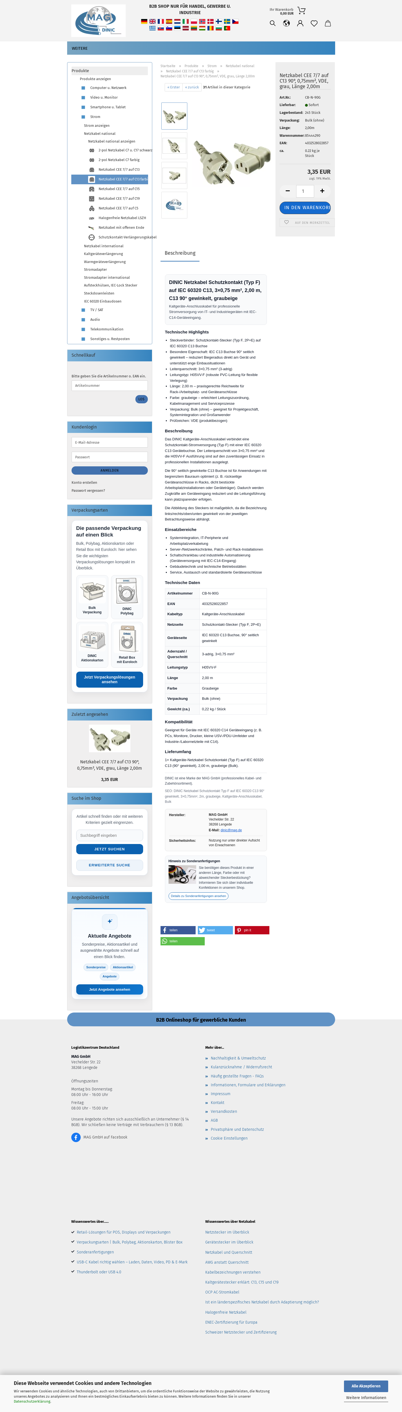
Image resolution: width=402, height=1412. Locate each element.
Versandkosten (224, 1111)
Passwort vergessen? (88, 490)
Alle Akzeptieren (366, 1386)
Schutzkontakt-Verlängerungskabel (118, 237)
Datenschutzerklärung (32, 1401)
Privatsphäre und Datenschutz (237, 1129)
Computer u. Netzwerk (103, 88)
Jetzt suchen (109, 849)
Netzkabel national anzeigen (111, 141)
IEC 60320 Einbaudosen (103, 301)
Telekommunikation (102, 329)
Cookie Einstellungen (229, 1138)
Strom (90, 117)
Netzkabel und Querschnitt (228, 1252)
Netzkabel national (99, 134)
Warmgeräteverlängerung (105, 262)
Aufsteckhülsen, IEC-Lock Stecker (110, 285)
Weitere (80, 48)
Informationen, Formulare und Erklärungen (248, 1085)
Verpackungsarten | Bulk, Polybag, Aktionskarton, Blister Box (129, 1242)
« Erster (173, 87)
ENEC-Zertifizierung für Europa (231, 1322)
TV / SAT (91, 310)
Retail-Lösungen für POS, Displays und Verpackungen (123, 1232)
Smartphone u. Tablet (103, 107)
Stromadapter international (107, 277)
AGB (214, 1120)
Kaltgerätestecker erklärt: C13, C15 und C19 (241, 1282)
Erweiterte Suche (109, 865)
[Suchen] (273, 23)
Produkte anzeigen (95, 79)
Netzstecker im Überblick (227, 1232)
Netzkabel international (104, 246)
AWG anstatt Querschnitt (227, 1262)
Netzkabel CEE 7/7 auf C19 (114, 198)
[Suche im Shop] (109, 835)
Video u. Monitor (99, 97)
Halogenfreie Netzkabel (225, 1312)
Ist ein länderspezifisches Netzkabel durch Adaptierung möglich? (262, 1302)
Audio (90, 319)
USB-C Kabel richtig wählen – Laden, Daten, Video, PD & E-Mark (132, 1262)
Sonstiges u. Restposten (105, 339)
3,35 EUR (109, 779)
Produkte (80, 70)
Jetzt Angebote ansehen (109, 989)
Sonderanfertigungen (95, 1252)
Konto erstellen (84, 482)
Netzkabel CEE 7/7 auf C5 (113, 208)
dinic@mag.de (231, 830)
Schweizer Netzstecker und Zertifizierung (241, 1332)
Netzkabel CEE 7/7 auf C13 (114, 169)
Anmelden (110, 470)
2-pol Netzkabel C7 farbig (114, 160)
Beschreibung (180, 253)
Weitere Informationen (366, 1397)
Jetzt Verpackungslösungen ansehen (109, 679)
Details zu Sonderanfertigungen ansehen (198, 896)
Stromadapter (95, 269)
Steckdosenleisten (99, 293)
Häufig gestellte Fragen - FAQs (237, 1076)
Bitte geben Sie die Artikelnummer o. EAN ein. (109, 376)
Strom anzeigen (97, 125)
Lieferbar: (288, 105)
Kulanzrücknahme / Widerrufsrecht (241, 1067)
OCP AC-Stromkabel (222, 1292)
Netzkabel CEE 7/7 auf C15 (114, 189)
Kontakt (217, 1102)
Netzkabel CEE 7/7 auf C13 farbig (118, 179)
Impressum (220, 1094)
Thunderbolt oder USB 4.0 (99, 1272)
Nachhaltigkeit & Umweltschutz (238, 1058)
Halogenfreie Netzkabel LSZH (117, 218)
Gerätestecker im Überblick (229, 1242)
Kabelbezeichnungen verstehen (233, 1272)
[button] (286, 23)
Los (141, 399)
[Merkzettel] (314, 23)
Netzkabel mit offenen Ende (116, 227)
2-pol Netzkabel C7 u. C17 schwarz (118, 150)
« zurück (192, 87)
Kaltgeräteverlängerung (103, 254)
